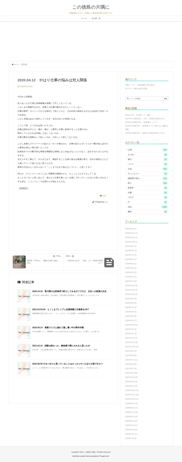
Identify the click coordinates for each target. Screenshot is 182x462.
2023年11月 (131, 237)
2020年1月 (130, 438)
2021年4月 (131, 373)
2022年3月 (131, 325)
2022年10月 (131, 294)
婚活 (148, 212)
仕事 (148, 193)
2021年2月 (131, 382)
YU (106, 202)
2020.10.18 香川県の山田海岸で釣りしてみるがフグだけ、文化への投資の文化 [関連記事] (69, 291)
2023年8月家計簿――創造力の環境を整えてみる (144, 133)
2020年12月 (132, 390)
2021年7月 (131, 360)
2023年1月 (130, 281)
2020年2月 (131, 434)
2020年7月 (131, 412)
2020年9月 (131, 403)
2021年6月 (130, 364)
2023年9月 (130, 246)
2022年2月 (130, 329)
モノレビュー (148, 173)
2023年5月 (130, 264)
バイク (148, 164)
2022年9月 (130, 299)
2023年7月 (130, 255)
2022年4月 (130, 320)
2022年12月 (131, 285)
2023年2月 (130, 277)
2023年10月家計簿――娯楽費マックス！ (141, 122)
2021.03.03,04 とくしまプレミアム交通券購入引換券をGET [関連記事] (60, 309)
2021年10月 (132, 347)
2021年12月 (131, 338)
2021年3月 (131, 377)
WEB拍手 (23, 188)
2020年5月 (131, 421)
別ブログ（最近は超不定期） (137, 88)
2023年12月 (131, 233)
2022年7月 (130, 307)
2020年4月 (131, 425)
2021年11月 (131, 342)
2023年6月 (130, 259)
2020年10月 (132, 399)
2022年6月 (130, 312)
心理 (148, 150)
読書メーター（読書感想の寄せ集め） (140, 85)
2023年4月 (130, 268)
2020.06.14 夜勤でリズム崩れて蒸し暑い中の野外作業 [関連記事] (58, 327)
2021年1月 (131, 386)
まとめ (148, 154)
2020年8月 (131, 408)
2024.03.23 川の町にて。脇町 (137, 115)
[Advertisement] (91, 41)
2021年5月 (130, 368)
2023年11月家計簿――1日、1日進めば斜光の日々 (145, 119)
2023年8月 (130, 251)
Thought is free (104, 456)
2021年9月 (130, 351)
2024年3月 (130, 229)
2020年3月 (131, 430)
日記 (25, 64)
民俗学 (148, 188)
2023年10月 (131, 242)
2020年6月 (131, 416)
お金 (148, 169)
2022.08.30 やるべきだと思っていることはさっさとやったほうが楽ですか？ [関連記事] (67, 364)
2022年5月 (130, 316)
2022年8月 (130, 303)
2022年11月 (131, 290)
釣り (148, 183)
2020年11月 (132, 395)
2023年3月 (130, 272)
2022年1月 (130, 333)
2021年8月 (130, 355)
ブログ (148, 197)
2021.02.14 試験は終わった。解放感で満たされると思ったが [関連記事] (61, 346)
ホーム (16, 64)
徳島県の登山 (148, 178)
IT (148, 202)
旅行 (148, 159)
